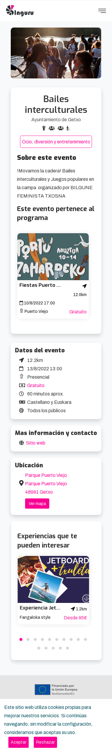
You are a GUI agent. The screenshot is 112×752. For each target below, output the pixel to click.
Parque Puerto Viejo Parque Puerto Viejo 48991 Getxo (46, 484)
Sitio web (35, 442)
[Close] (18, 742)
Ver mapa (37, 503)
